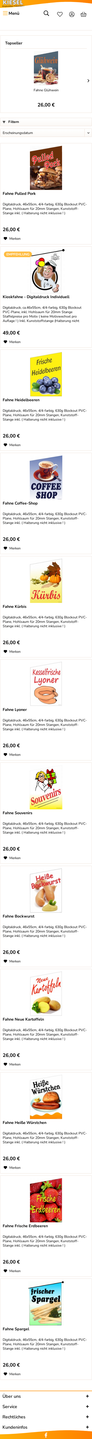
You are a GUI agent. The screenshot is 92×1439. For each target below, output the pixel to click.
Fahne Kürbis (14, 606)
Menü (11, 13)
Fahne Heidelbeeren (21, 400)
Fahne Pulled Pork (19, 193)
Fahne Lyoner (15, 709)
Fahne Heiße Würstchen (24, 1122)
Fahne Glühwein (46, 90)
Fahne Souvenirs (17, 813)
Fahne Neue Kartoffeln (23, 1019)
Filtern (11, 122)
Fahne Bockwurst (18, 916)
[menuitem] (11, 13)
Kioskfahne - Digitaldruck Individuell (36, 297)
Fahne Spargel (16, 1329)
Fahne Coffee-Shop (20, 503)
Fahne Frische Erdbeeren (25, 1226)
